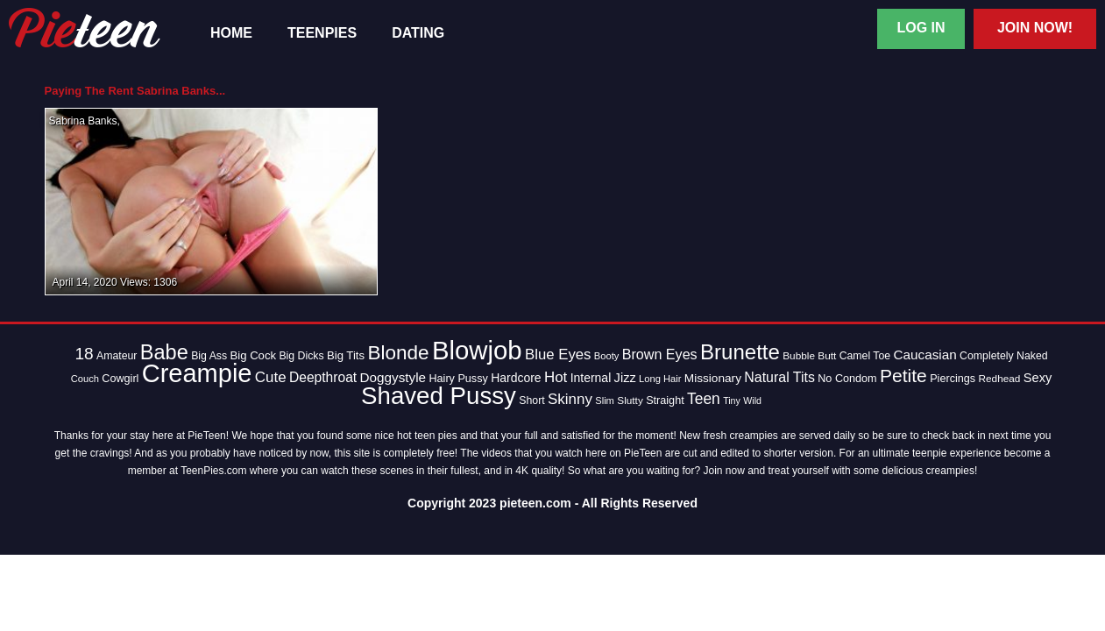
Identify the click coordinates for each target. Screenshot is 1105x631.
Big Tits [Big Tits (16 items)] (346, 355)
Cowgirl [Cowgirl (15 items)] (120, 378)
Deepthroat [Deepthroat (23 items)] (323, 377)
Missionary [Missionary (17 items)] (712, 378)
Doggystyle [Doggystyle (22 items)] (393, 377)
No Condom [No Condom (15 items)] (847, 378)
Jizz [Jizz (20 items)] (625, 378)
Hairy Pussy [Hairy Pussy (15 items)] (458, 378)
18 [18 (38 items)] (83, 353)
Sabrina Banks (83, 121)
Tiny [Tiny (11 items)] (731, 400)
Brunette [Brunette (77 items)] (740, 352)
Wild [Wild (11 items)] (752, 400)
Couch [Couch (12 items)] (85, 378)
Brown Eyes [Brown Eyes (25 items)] (660, 354)
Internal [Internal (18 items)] (591, 378)
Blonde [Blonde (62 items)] (398, 353)
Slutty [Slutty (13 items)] (630, 400)
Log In (920, 27)
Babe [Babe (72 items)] (164, 352)
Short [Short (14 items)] (531, 400)
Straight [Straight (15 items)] (665, 400)
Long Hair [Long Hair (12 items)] (660, 378)
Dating (418, 33)
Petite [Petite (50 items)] (903, 375)
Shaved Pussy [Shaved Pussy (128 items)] (438, 395)
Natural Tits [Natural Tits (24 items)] (779, 377)
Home (231, 33)
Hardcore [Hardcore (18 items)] (516, 378)
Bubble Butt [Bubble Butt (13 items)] (809, 356)
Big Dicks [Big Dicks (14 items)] (301, 356)
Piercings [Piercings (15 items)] (952, 378)
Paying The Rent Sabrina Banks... (135, 90)
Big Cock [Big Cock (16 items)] (253, 355)
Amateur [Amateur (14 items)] (116, 356)
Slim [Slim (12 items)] (604, 400)
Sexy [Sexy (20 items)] (1038, 378)
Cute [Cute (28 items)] (271, 377)
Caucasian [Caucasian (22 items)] (925, 354)
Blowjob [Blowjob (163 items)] (477, 350)
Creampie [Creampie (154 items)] (197, 373)
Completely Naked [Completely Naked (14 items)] (1003, 356)
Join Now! (1035, 27)
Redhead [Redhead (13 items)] (999, 378)
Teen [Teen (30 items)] (703, 399)
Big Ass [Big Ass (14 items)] (209, 356)
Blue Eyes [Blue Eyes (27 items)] (558, 354)
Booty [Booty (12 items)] (607, 356)
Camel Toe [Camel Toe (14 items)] (865, 356)
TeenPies (322, 33)
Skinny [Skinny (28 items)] (570, 399)
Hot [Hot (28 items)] (555, 377)
